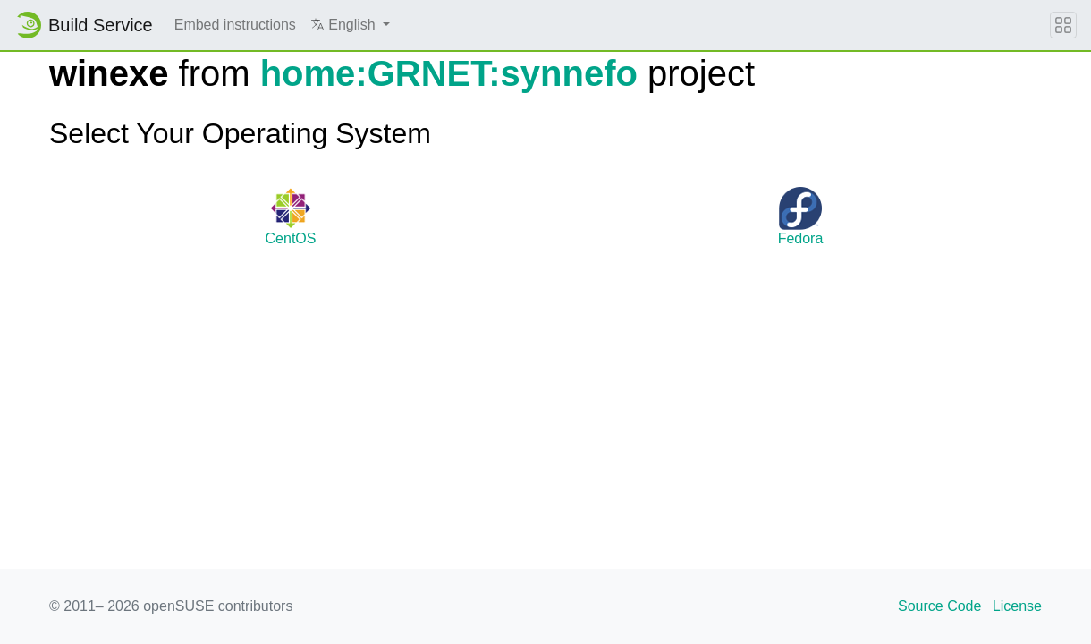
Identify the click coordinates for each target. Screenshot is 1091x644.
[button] (350, 25)
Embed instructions (235, 24)
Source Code (939, 606)
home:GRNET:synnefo (449, 73)
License (1017, 606)
